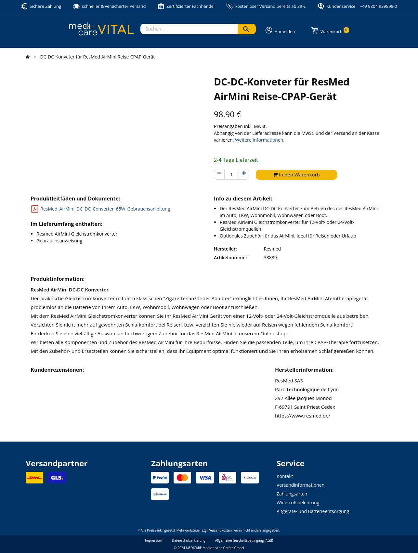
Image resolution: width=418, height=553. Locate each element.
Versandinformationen (300, 485)
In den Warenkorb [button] (296, 174)
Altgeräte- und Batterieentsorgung (313, 511)
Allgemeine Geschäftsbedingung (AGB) (244, 540)
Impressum (153, 540)
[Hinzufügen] (244, 174)
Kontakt (285, 476)
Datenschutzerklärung (188, 540)
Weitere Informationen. (259, 140)
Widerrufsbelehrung (298, 502)
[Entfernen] (219, 174)
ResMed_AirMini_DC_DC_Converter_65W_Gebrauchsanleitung (105, 209)
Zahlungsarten (292, 494)
